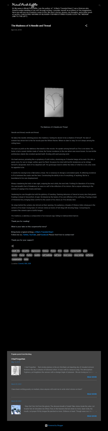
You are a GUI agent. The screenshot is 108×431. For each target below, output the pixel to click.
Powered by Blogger (54, 425)
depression (36, 251)
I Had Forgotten (18, 359)
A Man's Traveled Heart (44, 232)
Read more (92, 377)
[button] (86, 26)
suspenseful (17, 259)
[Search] (99, 6)
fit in (59, 251)
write (26, 259)
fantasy (45, 251)
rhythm (29, 255)
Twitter (25, 235)
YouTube (32, 235)
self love (57, 255)
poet (85, 251)
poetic (14, 255)
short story (68, 255)
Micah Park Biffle (25, 5)
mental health (76, 251)
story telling (78, 255)
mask (66, 251)
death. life (16, 251)
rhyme (22, 255)
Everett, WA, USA (24, 264)
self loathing (47, 255)
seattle (37, 255)
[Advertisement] (54, 330)
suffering (89, 255)
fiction (53, 251)
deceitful (25, 251)
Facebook (44, 235)
